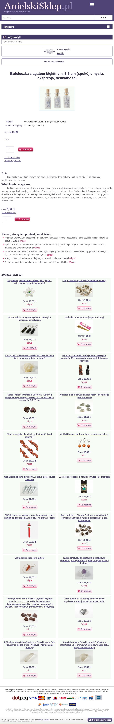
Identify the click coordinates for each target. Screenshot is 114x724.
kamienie (79, 709)
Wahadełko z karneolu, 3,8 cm (29, 558)
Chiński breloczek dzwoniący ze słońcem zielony (84, 434)
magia (45, 709)
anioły (33, 709)
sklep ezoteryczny (24, 709)
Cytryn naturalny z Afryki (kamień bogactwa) (84, 280)
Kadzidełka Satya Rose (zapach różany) (84, 317)
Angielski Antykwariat (62, 711)
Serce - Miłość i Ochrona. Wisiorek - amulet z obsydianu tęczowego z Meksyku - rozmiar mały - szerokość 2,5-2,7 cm (29, 397)
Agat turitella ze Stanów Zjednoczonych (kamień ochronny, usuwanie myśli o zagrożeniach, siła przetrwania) (84, 518)
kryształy (87, 709)
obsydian (39, 709)
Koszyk (22, 37)
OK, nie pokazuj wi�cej (100, 720)
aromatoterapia (65, 709)
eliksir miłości (54, 712)
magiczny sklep (11, 709)
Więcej (23, 241)
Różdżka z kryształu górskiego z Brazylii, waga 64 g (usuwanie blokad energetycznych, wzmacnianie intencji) (29, 645)
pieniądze (105, 709)
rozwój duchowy (32, 711)
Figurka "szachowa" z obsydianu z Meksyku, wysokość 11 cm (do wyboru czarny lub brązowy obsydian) (84, 358)
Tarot (72, 711)
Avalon (93, 709)
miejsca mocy (54, 709)
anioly (73, 709)
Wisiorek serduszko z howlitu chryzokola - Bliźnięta (84, 477)
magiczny (9, 711)
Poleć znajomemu (12, 160)
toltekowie (49, 711)
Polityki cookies (43, 719)
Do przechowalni (12, 157)
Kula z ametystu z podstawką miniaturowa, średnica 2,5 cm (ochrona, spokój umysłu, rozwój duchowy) (84, 560)
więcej (30, 304)
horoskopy (93, 711)
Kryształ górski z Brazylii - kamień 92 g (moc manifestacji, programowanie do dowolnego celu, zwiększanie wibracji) (84, 645)
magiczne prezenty (81, 711)
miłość (98, 709)
